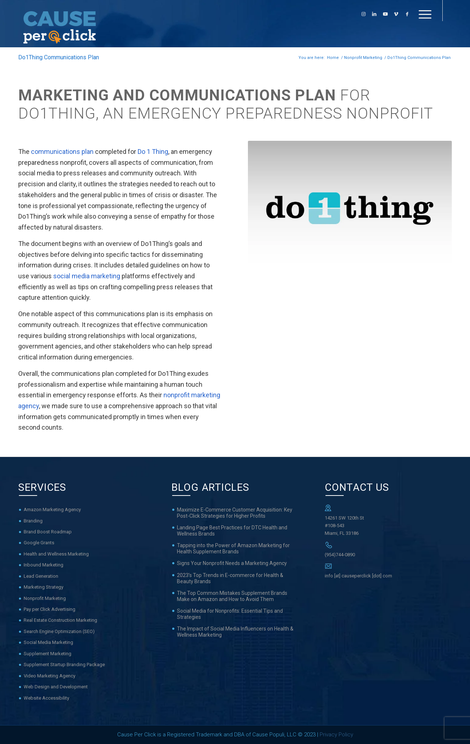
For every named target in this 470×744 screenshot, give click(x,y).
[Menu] (422, 14)
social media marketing (86, 276)
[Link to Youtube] (385, 14)
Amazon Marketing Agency (52, 509)
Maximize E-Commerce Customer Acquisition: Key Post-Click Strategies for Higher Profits (234, 513)
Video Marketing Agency (49, 676)
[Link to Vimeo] (396, 14)
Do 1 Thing (153, 151)
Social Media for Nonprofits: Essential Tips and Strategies (230, 614)
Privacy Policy (336, 734)
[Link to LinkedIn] (374, 14)
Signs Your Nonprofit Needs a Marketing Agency (232, 563)
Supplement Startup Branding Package (64, 664)
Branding (33, 521)
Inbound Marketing (43, 565)
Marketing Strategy (43, 587)
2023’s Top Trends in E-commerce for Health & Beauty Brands (230, 578)
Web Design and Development (56, 686)
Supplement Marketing (47, 653)
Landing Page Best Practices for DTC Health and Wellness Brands (232, 531)
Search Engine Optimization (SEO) (59, 631)
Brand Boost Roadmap (48, 531)
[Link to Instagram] (363, 14)
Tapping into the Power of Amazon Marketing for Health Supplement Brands (233, 548)
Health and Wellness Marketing (56, 554)
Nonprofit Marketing (45, 598)
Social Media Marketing (48, 642)
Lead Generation (41, 576)
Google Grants (39, 542)
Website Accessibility (46, 698)
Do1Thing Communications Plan (58, 57)
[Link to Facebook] (407, 14)
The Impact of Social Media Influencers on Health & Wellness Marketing (235, 632)
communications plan (62, 151)
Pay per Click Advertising (49, 609)
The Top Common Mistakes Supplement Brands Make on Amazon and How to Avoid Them (232, 596)
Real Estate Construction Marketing (60, 620)
